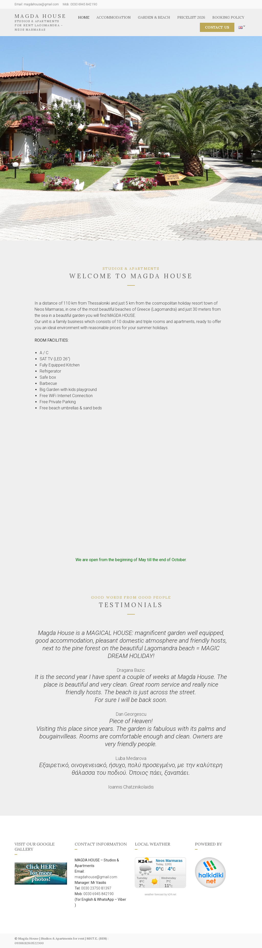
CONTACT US (217, 27)
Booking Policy (228, 17)
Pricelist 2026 (191, 17)
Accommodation (113, 17)
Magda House (41, 16)
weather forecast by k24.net (160, 894)
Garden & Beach (154, 17)
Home (83, 17)
